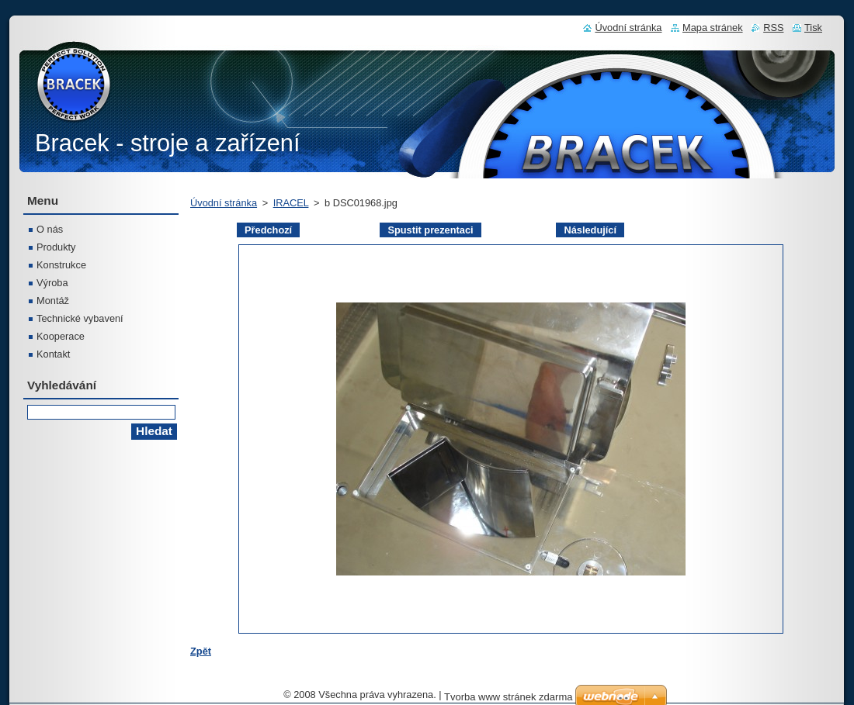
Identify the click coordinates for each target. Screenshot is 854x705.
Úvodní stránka (223, 203)
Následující (590, 230)
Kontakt (53, 354)
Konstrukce (61, 265)
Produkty (56, 247)
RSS (773, 27)
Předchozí (268, 230)
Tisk (813, 27)
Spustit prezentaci (430, 230)
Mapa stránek (712, 27)
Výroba (52, 283)
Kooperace (60, 336)
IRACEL (291, 203)
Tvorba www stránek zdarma (508, 697)
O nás (49, 229)
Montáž (52, 300)
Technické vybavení (79, 318)
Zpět (200, 651)
